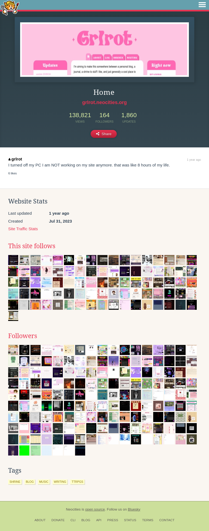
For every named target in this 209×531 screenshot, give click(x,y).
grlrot (15, 159)
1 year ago (194, 159)
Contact (166, 520)
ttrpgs (77, 481)
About (40, 520)
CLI (72, 520)
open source (95, 509)
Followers (22, 335)
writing (60, 481)
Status (130, 520)
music (43, 481)
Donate (57, 520)
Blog (85, 520)
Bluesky (134, 509)
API (98, 520)
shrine (15, 481)
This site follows (31, 246)
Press (112, 520)
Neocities (73, 509)
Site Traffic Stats (23, 228)
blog (30, 481)
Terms (147, 520)
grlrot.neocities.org (104, 102)
